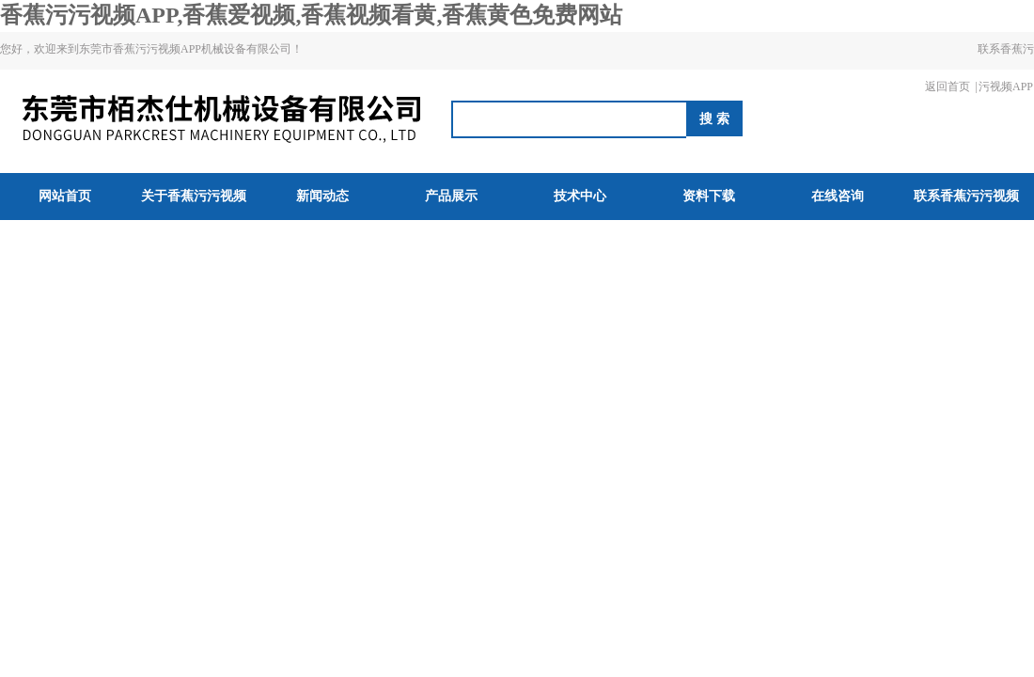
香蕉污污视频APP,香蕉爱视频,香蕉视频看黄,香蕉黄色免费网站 (311, 15)
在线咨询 (837, 196)
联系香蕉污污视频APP (1006, 67)
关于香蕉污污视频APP (193, 219)
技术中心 (580, 196)
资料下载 (708, 196)
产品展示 (451, 196)
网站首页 (65, 196)
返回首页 (947, 86)
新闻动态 (322, 196)
